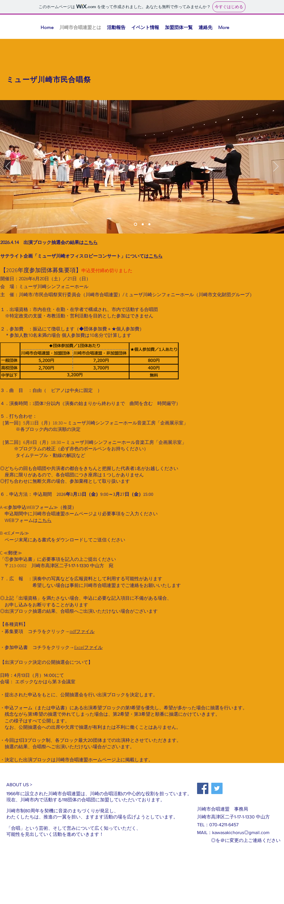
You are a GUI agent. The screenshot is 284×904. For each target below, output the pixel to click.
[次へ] (275, 166)
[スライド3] (149, 224)
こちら (91, 242)
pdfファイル (82, 631)
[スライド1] (135, 224)
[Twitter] (217, 788)
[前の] (8, 166)
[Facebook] (202, 788)
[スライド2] (143, 224)
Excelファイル (88, 647)
